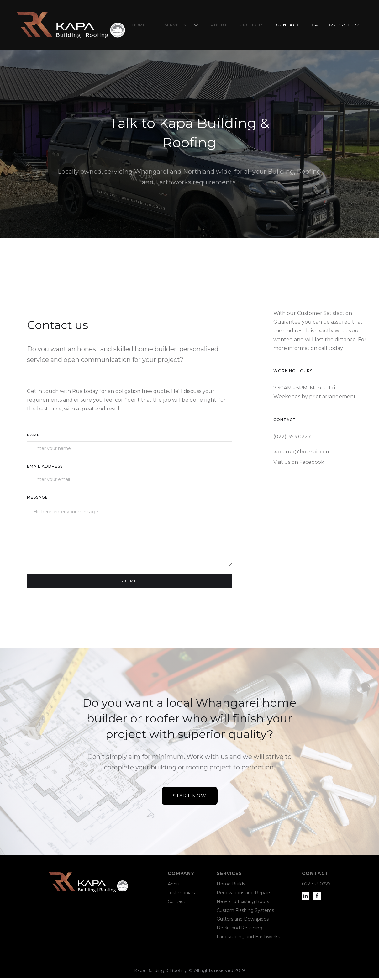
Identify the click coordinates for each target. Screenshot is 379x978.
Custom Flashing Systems (245, 910)
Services (175, 25)
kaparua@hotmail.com (302, 452)
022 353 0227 (316, 883)
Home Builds (231, 883)
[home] (70, 24)
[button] (178, 25)
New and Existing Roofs (243, 901)
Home (139, 25)
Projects (252, 25)
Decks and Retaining (239, 927)
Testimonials (181, 892)
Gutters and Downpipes (243, 919)
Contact (287, 25)
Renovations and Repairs (244, 892)
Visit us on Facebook (298, 462)
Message (37, 497)
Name (33, 435)
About (219, 25)
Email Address (45, 466)
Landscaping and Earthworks (248, 936)
